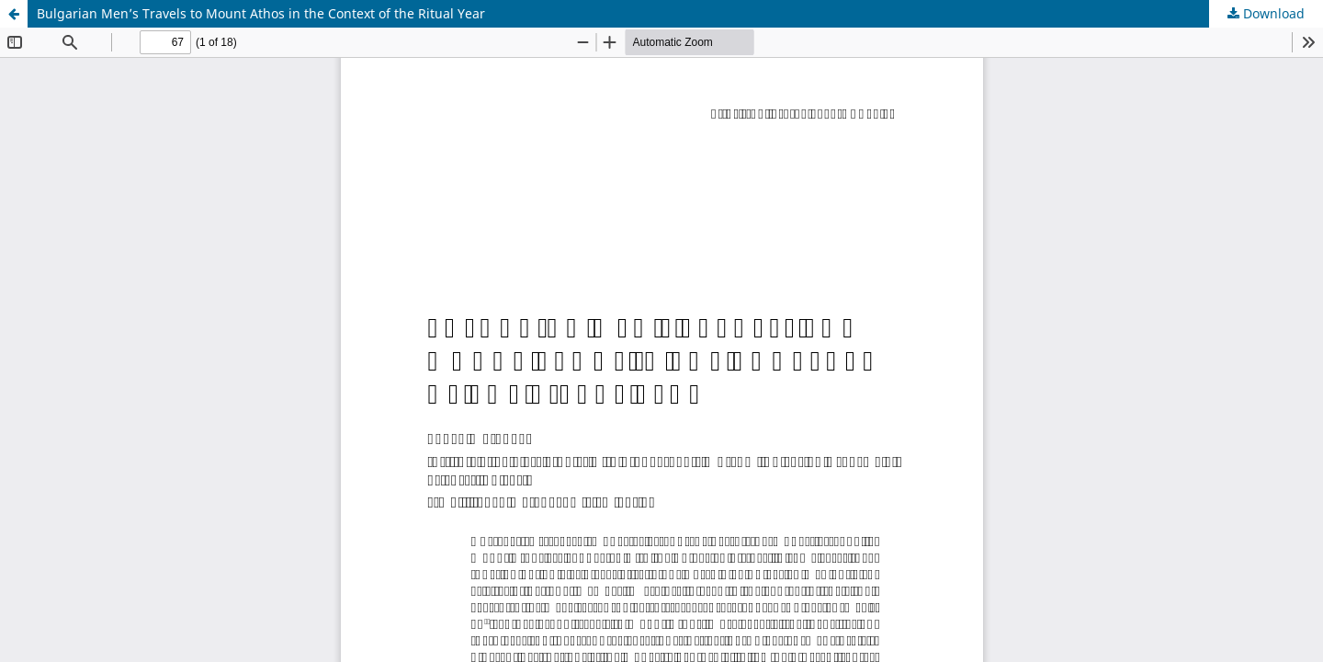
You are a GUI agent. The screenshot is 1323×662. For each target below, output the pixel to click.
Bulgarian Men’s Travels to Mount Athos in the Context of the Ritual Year (261, 13)
